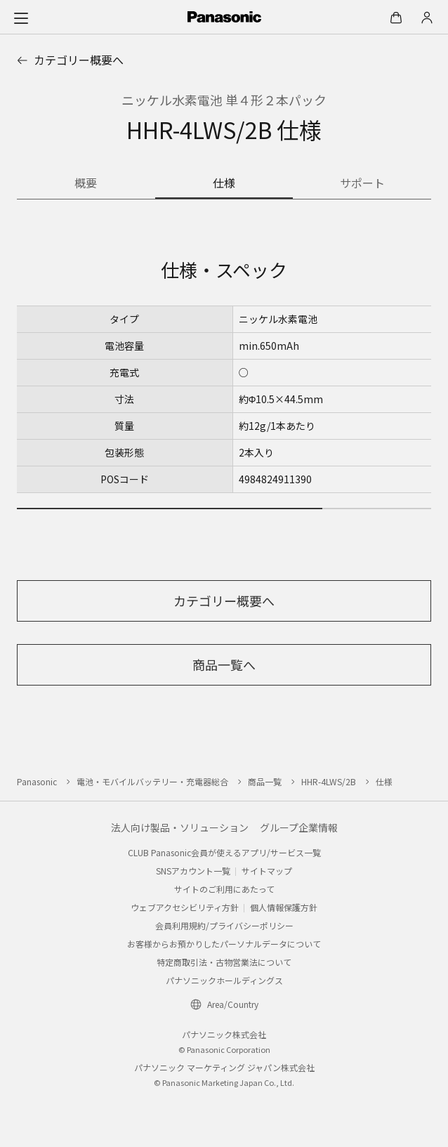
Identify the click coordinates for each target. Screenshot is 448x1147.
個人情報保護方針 (283, 907)
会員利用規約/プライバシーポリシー (224, 925)
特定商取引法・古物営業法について (224, 962)
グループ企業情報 (299, 827)
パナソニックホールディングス (224, 980)
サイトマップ (267, 871)
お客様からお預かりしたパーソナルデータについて (224, 944)
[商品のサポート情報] (362, 184)
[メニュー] (21, 17)
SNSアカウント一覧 (193, 871)
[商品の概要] (86, 184)
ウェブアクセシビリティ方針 (185, 907)
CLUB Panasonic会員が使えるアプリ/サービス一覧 (224, 852)
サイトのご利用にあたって (224, 889)
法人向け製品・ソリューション (180, 827)
